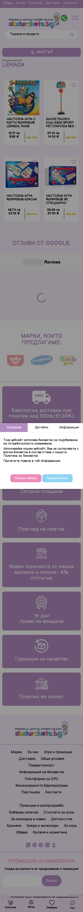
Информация (69, 427)
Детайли (41, 427)
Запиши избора (26, 478)
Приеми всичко (57, 478)
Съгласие (14, 427)
